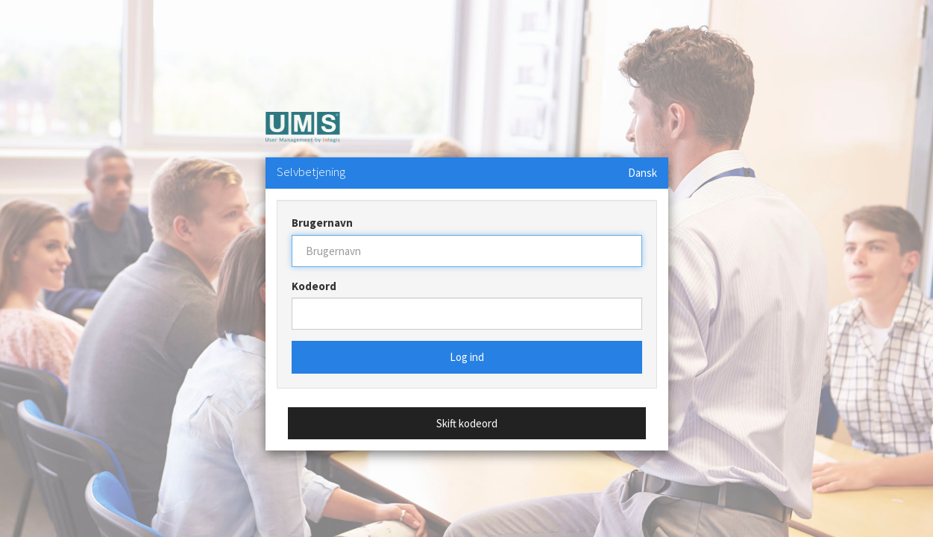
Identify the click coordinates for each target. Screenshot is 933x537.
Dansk (642, 173)
